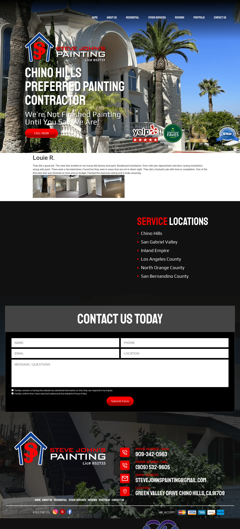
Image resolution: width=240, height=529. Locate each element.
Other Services (157, 17)
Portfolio (199, 17)
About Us (112, 17)
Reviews (179, 17)
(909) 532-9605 (152, 467)
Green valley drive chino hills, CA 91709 (180, 493)
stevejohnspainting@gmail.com (170, 480)
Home (95, 17)
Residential (132, 17)
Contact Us (220, 17)
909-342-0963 (151, 454)
